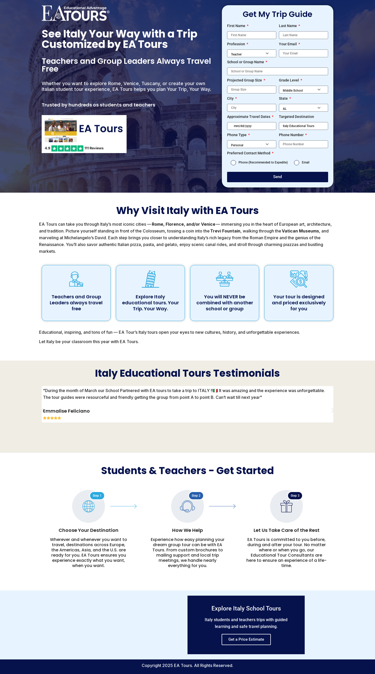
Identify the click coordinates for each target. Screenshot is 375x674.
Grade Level (289, 80)
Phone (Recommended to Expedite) (263, 162)
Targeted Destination (296, 117)
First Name (236, 26)
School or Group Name (246, 62)
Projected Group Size (245, 80)
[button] (42, 410)
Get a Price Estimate (246, 639)
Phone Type (237, 135)
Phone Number (291, 135)
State (284, 98)
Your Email (288, 44)
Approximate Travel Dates (249, 117)
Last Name (288, 26)
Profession (236, 44)
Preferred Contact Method (249, 153)
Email (305, 162)
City (230, 98)
